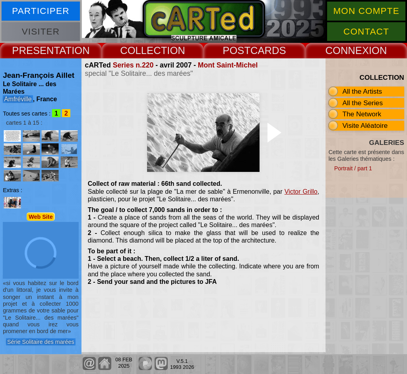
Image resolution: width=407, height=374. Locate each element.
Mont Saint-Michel (228, 65)
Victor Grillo (301, 191)
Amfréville (17, 99)
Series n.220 (133, 65)
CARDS (268, 50)
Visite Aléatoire (365, 125)
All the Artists (362, 91)
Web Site (41, 216)
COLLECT (143, 50)
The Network (361, 114)
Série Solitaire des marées (40, 342)
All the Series (362, 103)
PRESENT (35, 50)
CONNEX (347, 50)
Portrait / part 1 (353, 168)
